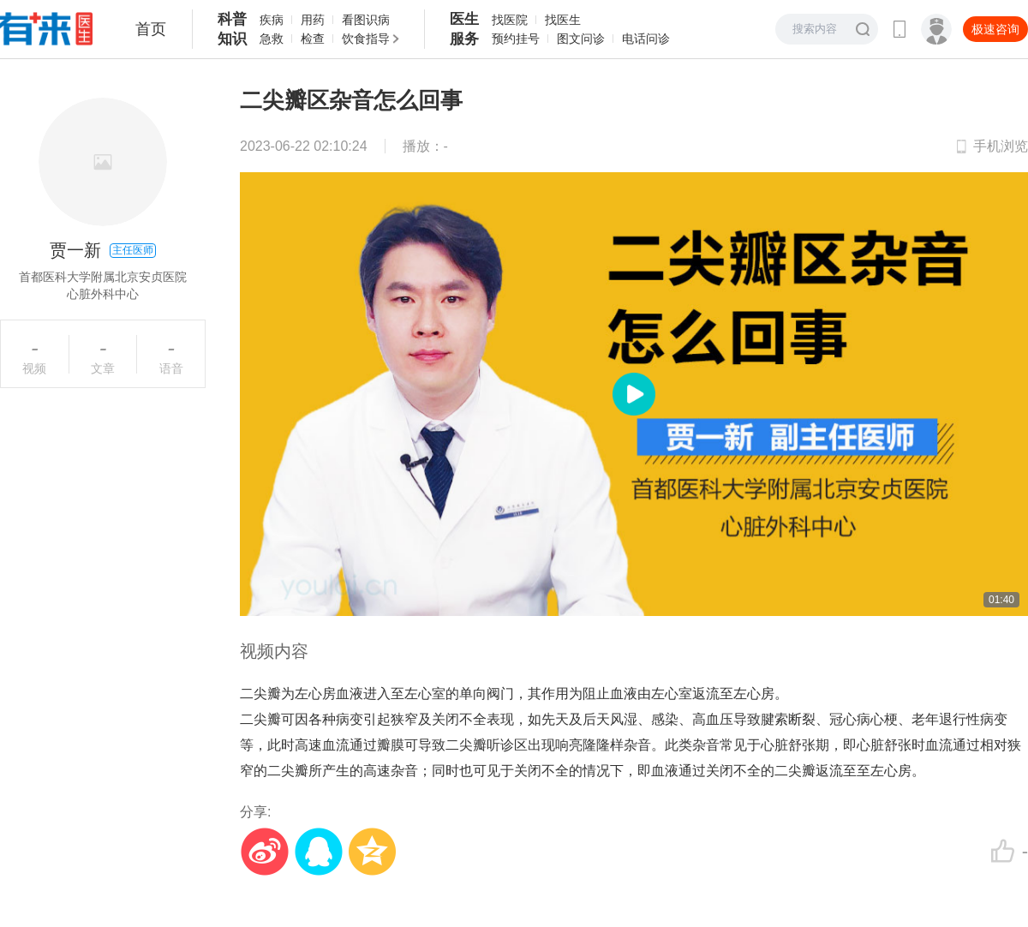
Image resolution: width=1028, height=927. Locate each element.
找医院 (510, 20)
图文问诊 (581, 38)
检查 (313, 38)
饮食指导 (366, 38)
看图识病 (366, 20)
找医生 (563, 20)
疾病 (272, 20)
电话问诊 (646, 38)
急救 (272, 38)
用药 (313, 20)
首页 (150, 29)
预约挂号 (516, 38)
